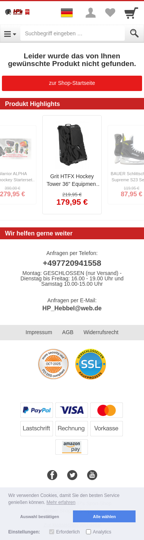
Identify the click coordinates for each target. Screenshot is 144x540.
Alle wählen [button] (104, 516)
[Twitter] (72, 475)
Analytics (102, 532)
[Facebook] (52, 475)
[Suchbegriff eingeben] (72, 33)
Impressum (39, 332)
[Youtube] (92, 475)
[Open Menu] (10, 33)
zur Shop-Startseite (72, 83)
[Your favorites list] (110, 13)
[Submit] (134, 33)
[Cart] (131, 13)
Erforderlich (67, 532)
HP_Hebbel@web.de (71, 308)
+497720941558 (72, 262)
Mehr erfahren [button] (60, 502)
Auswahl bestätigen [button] (39, 516)
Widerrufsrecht (100, 332)
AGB (68, 332)
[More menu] (90, 13)
